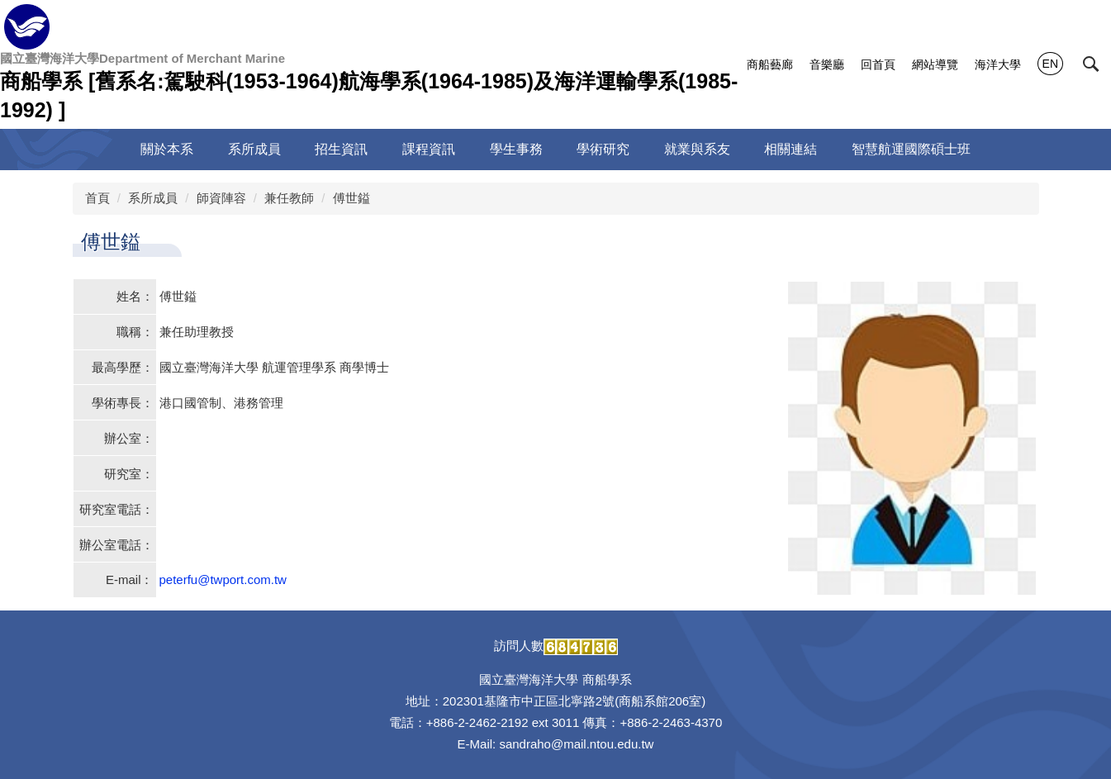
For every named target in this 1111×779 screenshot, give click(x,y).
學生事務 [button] (516, 149)
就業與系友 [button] (697, 149)
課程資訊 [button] (428, 149)
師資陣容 (221, 198)
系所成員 (153, 198)
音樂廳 (827, 64)
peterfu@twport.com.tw (223, 579)
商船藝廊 (770, 64)
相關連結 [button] (790, 149)
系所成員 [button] (254, 149)
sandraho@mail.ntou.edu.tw (576, 744)
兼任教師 (289, 198)
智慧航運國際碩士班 (911, 149)
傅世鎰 (351, 198)
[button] (1091, 64)
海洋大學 (998, 64)
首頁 (97, 198)
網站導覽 (935, 64)
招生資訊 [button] (341, 149)
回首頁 (878, 64)
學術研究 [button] (603, 149)
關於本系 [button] (166, 149)
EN (1050, 63)
